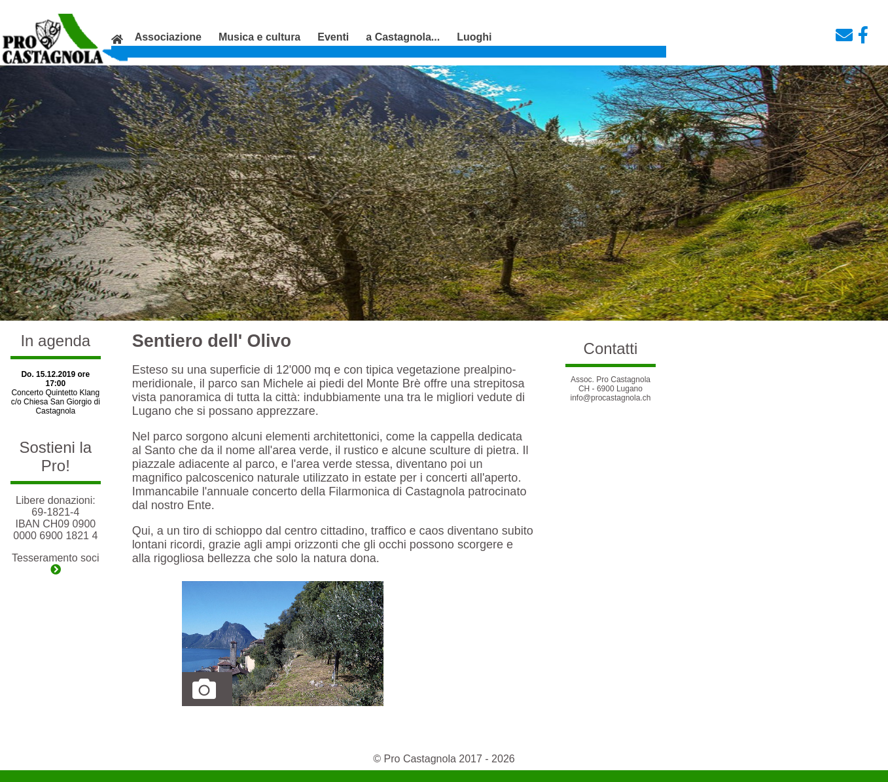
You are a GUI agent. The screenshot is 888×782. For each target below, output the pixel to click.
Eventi (333, 37)
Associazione (168, 37)
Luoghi (474, 37)
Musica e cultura (259, 37)
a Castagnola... (403, 37)
